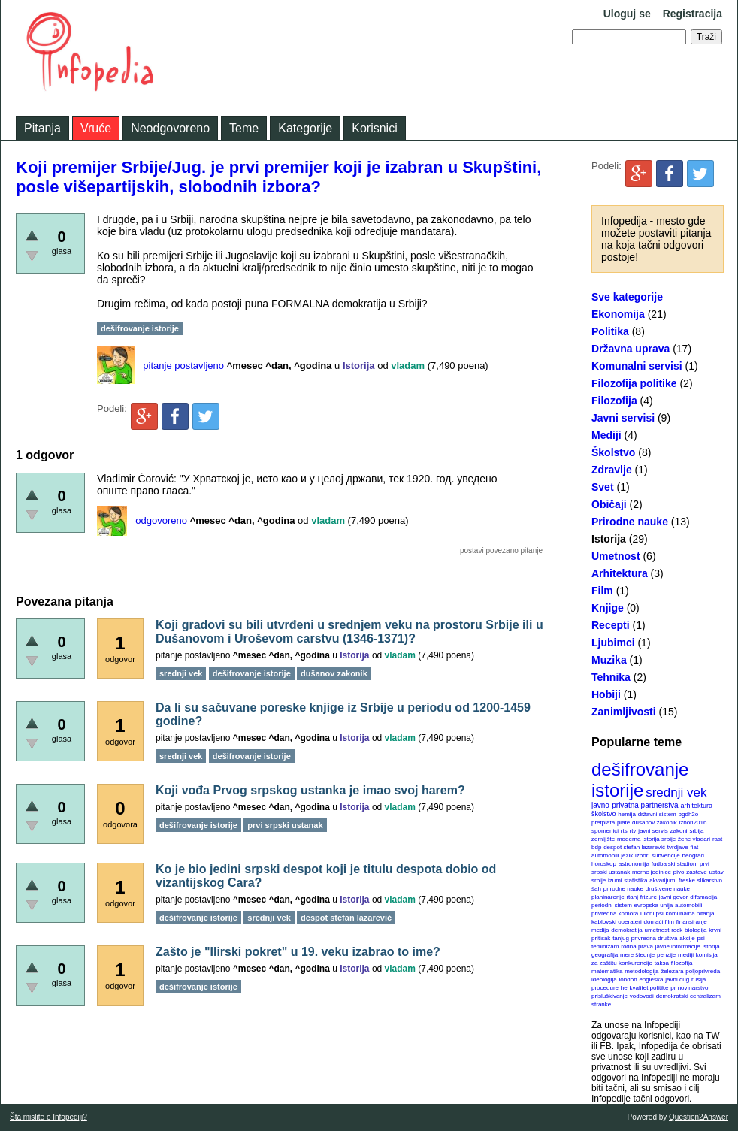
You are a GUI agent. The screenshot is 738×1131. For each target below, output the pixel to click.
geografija (604, 954)
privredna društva (654, 938)
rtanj (632, 897)
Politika (610, 331)
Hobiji (606, 694)
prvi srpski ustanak (284, 825)
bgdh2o (689, 814)
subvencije (666, 855)
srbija (696, 830)
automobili (688, 905)
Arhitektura (619, 573)
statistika (635, 880)
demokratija (626, 930)
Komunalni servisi (636, 366)
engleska (651, 979)
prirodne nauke (623, 888)
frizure (648, 897)
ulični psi (652, 913)
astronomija (634, 863)
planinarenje (608, 897)
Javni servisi (623, 418)
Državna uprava (630, 349)
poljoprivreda (702, 971)
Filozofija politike (634, 383)
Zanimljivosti (623, 712)
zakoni (679, 830)
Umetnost (615, 556)
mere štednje (637, 954)
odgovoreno (161, 520)
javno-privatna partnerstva (635, 805)
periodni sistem (611, 905)
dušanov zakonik (654, 822)
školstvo (603, 814)
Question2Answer (698, 1117)
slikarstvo (709, 880)
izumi (615, 880)
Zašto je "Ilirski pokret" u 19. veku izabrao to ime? (298, 951)
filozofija (682, 963)
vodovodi (642, 996)
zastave (696, 872)
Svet (602, 487)
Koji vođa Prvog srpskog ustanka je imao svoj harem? (310, 790)
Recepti (610, 625)
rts (624, 830)
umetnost (657, 930)
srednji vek (676, 792)
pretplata (603, 822)
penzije (666, 954)
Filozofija (614, 401)
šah (596, 888)
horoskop (603, 863)
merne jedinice (651, 872)
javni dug (677, 979)
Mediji (606, 435)
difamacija (703, 897)
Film (602, 591)
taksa (662, 963)
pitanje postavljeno (183, 365)
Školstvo (613, 452)
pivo (679, 872)
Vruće (95, 128)
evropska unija (653, 905)
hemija (627, 814)
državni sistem (657, 814)
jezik (627, 855)
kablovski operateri (616, 921)
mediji (686, 954)
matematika (606, 971)
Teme (244, 128)
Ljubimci (613, 643)
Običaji (609, 504)
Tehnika (611, 677)
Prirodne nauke (629, 522)
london (628, 979)
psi (701, 938)
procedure (605, 987)
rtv (632, 830)
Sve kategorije (627, 297)
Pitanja (42, 128)
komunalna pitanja (690, 913)
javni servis (653, 830)
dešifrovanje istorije (639, 779)
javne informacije (677, 946)
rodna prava (637, 946)
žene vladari (694, 839)
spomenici (605, 830)
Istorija (608, 539)
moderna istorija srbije (646, 839)
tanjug (620, 938)
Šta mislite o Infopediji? (48, 1117)
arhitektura (696, 805)
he (624, 987)
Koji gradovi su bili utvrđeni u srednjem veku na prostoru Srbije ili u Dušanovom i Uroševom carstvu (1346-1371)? (349, 631)
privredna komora (614, 913)
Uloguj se (627, 14)
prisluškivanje (609, 996)
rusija (698, 979)
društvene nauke (668, 888)
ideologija (604, 979)
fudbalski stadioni (674, 863)
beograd (693, 855)
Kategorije (305, 128)
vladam (408, 365)
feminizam (605, 946)
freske (687, 880)
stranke (601, 1004)
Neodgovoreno (170, 128)
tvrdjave (677, 847)
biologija (695, 930)
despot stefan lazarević (634, 847)
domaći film (658, 921)
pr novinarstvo (689, 987)
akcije (686, 938)
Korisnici (374, 128)
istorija (711, 946)
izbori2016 (692, 822)
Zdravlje (611, 470)
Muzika (609, 660)
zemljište (603, 839)
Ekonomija (618, 314)
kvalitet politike (649, 987)
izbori (642, 855)
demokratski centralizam (688, 996)
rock (676, 930)
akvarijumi (662, 880)
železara (672, 971)
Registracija (692, 14)
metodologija (641, 971)
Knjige (607, 608)
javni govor (673, 897)
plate (623, 822)
